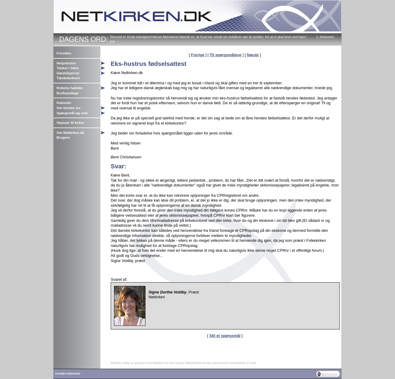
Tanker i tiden (68, 68)
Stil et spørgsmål (224, 335)
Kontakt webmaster (67, 373)
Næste (253, 55)
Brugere (63, 137)
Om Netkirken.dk (70, 132)
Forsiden (64, 53)
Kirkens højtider (70, 88)
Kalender (64, 103)
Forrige (197, 55)
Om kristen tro (68, 108)
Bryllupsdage (68, 93)
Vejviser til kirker (70, 123)
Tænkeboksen (68, 78)
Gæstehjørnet (68, 73)
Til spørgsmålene (225, 55)
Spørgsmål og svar (72, 113)
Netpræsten (66, 63)
